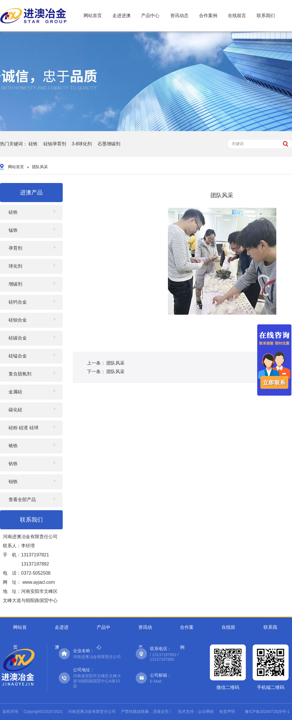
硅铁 (33, 143)
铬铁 (13, 445)
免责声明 (227, 711)
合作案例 (208, 15)
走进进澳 (121, 15)
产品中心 (150, 15)
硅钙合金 (18, 302)
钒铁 (13, 463)
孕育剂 (15, 248)
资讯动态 (179, 15)
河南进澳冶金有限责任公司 (92, 711)
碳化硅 (15, 409)
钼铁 (13, 481)
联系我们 (266, 15)
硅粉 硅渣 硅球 (23, 427)
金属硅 (15, 391)
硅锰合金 (18, 355)
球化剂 (15, 266)
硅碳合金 (18, 337)
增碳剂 (15, 284)
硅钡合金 (18, 320)
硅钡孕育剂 (54, 143)
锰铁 (13, 230)
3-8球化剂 (82, 143)
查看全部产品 (22, 499)
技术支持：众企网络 (196, 711)
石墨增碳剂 (109, 143)
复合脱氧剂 (20, 373)
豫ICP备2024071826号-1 (267, 711)
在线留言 (237, 15)
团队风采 (40, 166)
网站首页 (93, 15)
